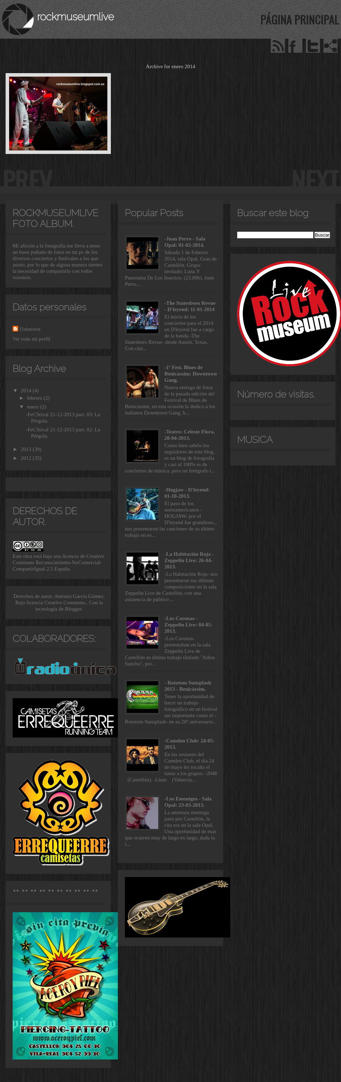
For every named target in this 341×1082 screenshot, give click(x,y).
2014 (27, 390)
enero (33, 407)
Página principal (299, 19)
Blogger (73, 609)
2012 (27, 458)
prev (27, 180)
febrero (35, 398)
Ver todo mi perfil (31, 339)
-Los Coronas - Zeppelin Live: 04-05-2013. (189, 625)
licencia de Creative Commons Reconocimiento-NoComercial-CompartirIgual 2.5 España (58, 562)
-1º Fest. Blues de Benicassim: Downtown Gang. (191, 374)
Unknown (30, 329)
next (315, 180)
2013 (27, 449)
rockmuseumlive (75, 17)
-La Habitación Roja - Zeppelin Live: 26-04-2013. (189, 560)
